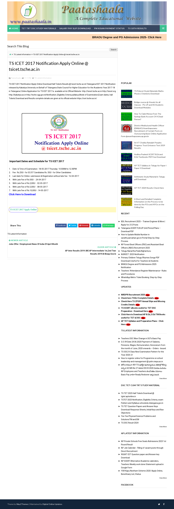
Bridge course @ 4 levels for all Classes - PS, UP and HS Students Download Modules (148, 105)
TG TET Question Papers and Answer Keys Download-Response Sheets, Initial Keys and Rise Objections (142, 409)
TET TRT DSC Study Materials (39, 28)
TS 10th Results (137, 28)
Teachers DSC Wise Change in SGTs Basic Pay (141, 338)
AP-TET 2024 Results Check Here (149, 188)
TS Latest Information (22, 54)
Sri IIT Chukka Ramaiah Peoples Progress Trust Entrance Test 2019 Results (149, 145)
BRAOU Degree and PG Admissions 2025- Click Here (130, 37)
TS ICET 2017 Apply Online (23, 213)
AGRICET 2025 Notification (132, 254)
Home (15, 28)
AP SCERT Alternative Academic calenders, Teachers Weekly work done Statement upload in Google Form (142, 464)
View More (163, 378)
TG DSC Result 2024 (129, 423)
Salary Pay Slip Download (75, 28)
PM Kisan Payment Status (110, 28)
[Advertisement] (41, 112)
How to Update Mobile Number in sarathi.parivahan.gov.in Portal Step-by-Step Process (140, 237)
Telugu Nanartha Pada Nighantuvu (136, 251)
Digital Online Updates (52, 504)
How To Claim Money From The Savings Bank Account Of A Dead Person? (148, 116)
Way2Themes (23, 504)
